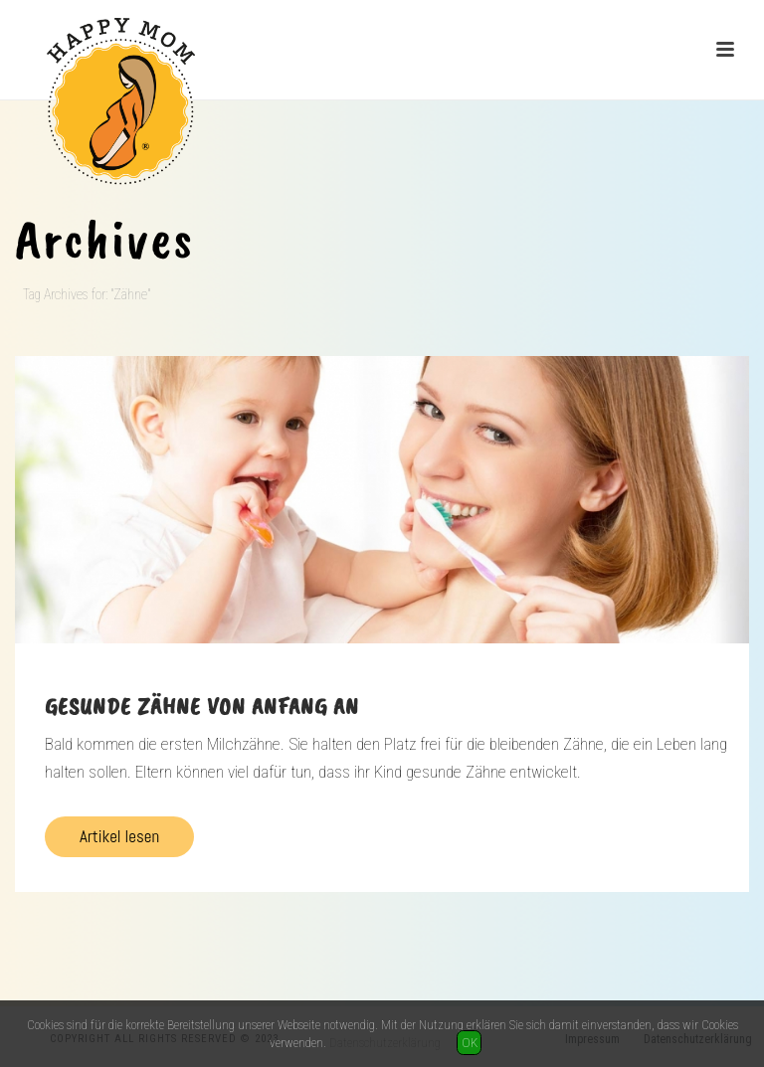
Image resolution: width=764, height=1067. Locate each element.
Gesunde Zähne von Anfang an (202, 706)
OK (470, 1042)
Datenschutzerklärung (385, 1042)
